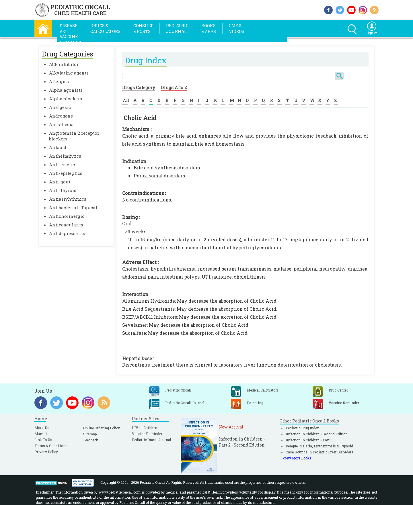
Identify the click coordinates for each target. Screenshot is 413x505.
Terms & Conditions (50, 445)
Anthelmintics (65, 156)
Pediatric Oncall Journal (151, 439)
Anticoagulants (66, 225)
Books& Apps (208, 28)
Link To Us (43, 439)
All (126, 100)
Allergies (59, 81)
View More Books (297, 458)
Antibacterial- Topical (73, 207)
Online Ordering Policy (101, 428)
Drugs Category (138, 87)
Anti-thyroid (63, 190)
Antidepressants (67, 233)
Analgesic (60, 107)
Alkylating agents (69, 73)
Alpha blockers (65, 98)
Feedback (90, 440)
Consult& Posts (143, 28)
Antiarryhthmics (67, 199)
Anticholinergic (66, 216)
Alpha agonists (66, 90)
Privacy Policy (46, 451)
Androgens (61, 116)
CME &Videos (236, 28)
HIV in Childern (144, 427)
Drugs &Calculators (105, 28)
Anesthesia (61, 124)
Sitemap (90, 434)
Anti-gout (59, 182)
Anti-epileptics (65, 173)
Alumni (40, 433)
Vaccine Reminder (147, 433)
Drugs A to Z (174, 87)
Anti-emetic (62, 164)
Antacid (57, 147)
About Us (41, 427)
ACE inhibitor (64, 64)
